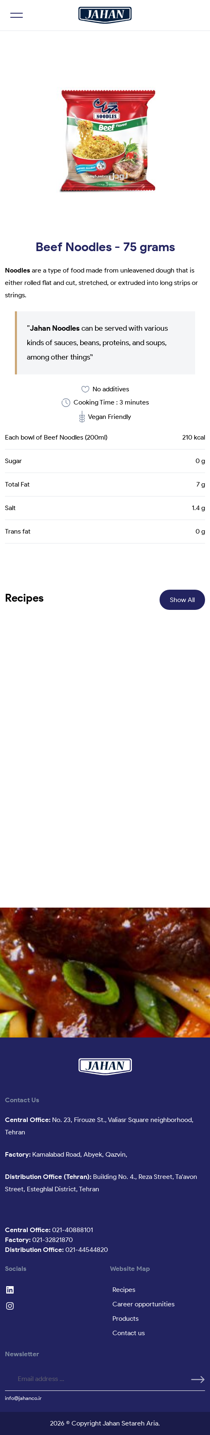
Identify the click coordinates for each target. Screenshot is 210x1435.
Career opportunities (143, 1304)
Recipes (123, 1290)
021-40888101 (49, 1230)
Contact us (128, 1333)
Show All (182, 600)
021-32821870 (39, 1240)
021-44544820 (56, 1250)
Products (125, 1318)
